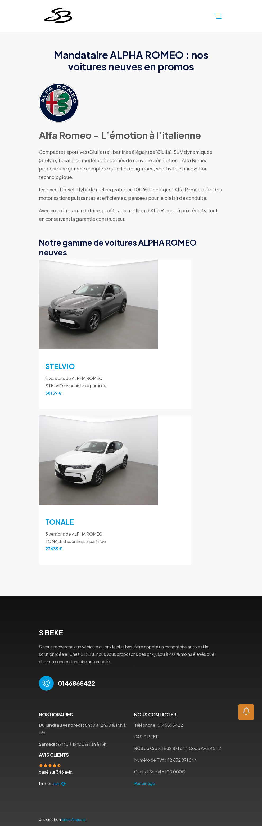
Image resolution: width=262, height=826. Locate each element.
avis (59, 783)
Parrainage (144, 783)
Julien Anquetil (73, 819)
